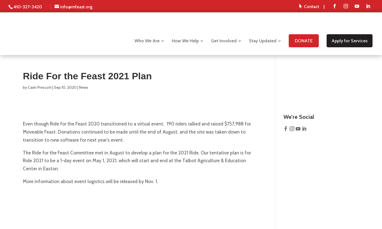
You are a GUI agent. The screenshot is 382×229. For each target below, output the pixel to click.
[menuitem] (312, 6)
